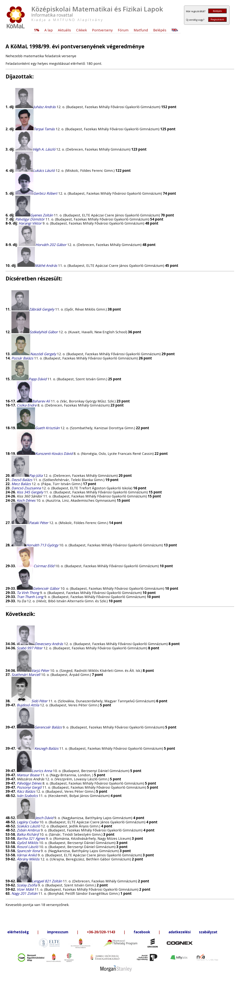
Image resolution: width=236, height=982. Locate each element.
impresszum (57, 932)
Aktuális (64, 30)
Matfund (141, 30)
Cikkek (81, 30)
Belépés (217, 11)
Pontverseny (102, 30)
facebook (142, 932)
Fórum (123, 30)
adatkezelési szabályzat (193, 932)
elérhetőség (18, 932)
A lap (48, 30)
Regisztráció (217, 19)
